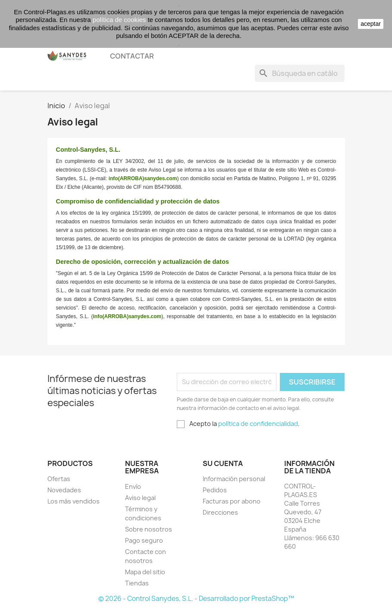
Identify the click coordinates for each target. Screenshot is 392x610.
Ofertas (58, 479)
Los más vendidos (73, 501)
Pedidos (215, 490)
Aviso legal (140, 498)
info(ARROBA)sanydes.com (143, 178)
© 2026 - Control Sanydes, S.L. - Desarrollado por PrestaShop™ (196, 598)
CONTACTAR (132, 56)
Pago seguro (144, 540)
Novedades (64, 490)
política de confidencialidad (258, 423)
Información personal (234, 479)
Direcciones (220, 512)
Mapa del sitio (145, 572)
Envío (133, 486)
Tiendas (137, 583)
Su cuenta (223, 463)
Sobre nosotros (148, 529)
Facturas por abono (231, 501)
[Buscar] (300, 73)
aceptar (371, 23)
